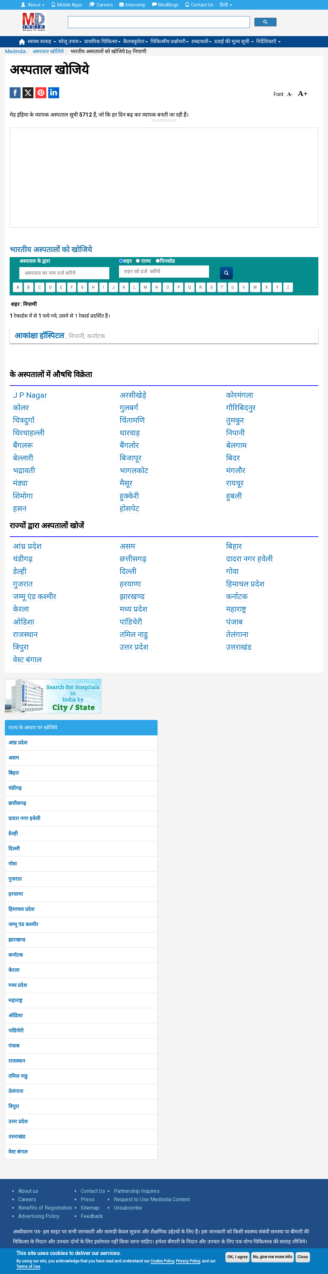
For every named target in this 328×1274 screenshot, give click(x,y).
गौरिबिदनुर (241, 407)
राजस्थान (16, 1061)
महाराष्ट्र (15, 1000)
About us (28, 1191)
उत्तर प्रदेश (18, 1121)
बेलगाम (236, 445)
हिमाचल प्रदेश (21, 909)
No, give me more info (272, 1257)
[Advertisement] (107, 176)
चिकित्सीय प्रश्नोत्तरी (169, 41)
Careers (101, 4)
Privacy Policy (188, 1261)
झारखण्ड (16, 940)
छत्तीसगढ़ (17, 803)
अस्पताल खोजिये (48, 51)
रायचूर (235, 483)
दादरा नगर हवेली (24, 818)
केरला (13, 970)
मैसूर (126, 483)
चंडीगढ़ (15, 788)
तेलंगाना (15, 1091)
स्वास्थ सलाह (42, 41)
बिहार (13, 773)
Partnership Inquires (136, 1191)
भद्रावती (24, 470)
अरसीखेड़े (133, 395)
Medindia (15, 51)
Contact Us (199, 4)
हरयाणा (15, 894)
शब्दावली (201, 41)
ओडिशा (15, 1015)
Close (302, 1257)
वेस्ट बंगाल (18, 1152)
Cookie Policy (162, 1261)
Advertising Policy (38, 1216)
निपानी (235, 432)
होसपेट (129, 508)
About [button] (33, 4)
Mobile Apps (66, 4)
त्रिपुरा (13, 1106)
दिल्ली (14, 849)
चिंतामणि (132, 420)
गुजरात (15, 879)
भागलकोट (134, 470)
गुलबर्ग (129, 407)
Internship (132, 4)
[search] (158, 22)
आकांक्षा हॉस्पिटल (59, 335)
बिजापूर (130, 458)
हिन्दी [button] (226, 4)
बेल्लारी (23, 458)
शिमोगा (23, 496)
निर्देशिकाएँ (268, 41)
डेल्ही (13, 833)
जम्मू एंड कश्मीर (23, 924)
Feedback (92, 1216)
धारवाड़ (130, 432)
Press (88, 1199)
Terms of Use (28, 1266)
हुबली (234, 496)
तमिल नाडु (18, 1076)
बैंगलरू (23, 445)
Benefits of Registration (45, 1208)
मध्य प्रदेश (17, 985)
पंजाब (13, 1046)
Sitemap (90, 1208)
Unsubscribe (128, 1208)
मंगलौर (235, 470)
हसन (19, 508)
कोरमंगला (239, 395)
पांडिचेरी (15, 1031)
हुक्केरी (129, 496)
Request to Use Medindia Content (152, 1199)
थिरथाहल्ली (28, 432)
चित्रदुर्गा (23, 420)
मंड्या (20, 483)
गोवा (12, 864)
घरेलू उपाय (70, 41)
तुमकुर (235, 420)
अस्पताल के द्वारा (34, 261)
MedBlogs (165, 4)
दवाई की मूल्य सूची (234, 41)
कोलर (21, 407)
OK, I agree (237, 1257)
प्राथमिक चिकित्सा (102, 41)
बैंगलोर (129, 445)
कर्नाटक (15, 955)
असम (13, 758)
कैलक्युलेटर (135, 41)
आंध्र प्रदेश (17, 743)
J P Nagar (30, 395)
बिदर (233, 458)
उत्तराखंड (16, 1137)
